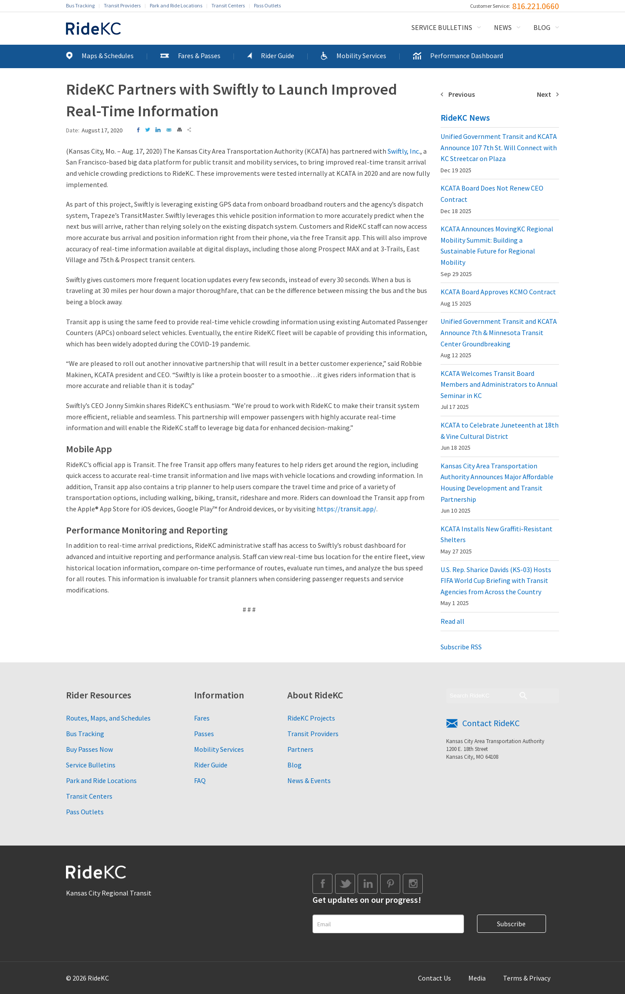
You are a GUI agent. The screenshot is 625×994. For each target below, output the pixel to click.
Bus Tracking (80, 5)
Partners (300, 749)
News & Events (309, 780)
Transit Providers (122, 5)
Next (544, 94)
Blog (541, 27)
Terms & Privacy (526, 978)
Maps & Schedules (108, 55)
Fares (202, 718)
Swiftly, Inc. (404, 151)
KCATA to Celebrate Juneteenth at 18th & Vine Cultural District (500, 436)
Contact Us (434, 978)
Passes (204, 733)
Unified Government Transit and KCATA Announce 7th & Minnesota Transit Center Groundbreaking (499, 338)
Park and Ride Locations (176, 5)
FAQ (200, 780)
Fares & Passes (199, 55)
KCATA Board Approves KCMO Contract (498, 297)
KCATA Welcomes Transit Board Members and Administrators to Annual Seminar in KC (499, 390)
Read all (452, 621)
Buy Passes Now (89, 749)
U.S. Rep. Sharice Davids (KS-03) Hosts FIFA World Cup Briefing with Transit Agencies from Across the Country (496, 586)
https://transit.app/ (346, 508)
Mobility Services (361, 55)
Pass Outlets (267, 5)
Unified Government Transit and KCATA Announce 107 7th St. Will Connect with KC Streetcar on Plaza (499, 153)
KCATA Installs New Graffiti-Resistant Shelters (497, 539)
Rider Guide (277, 55)
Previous (461, 94)
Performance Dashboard (466, 55)
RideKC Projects (311, 718)
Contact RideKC (491, 723)
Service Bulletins (441, 27)
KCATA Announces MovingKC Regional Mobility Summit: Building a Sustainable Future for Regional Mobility (497, 250)
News (503, 27)
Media (477, 978)
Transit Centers (228, 5)
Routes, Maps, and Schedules (108, 718)
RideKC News (465, 117)
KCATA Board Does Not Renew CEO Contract (492, 199)
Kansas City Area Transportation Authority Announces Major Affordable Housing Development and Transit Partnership (497, 487)
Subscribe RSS (461, 646)
